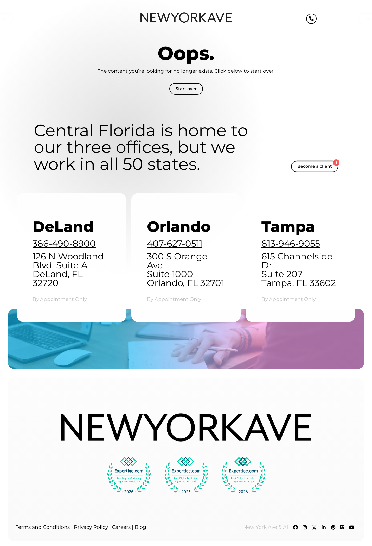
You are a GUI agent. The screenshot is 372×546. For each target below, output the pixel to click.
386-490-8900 (64, 243)
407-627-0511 (174, 243)
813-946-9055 (290, 243)
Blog (140, 527)
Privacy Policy (91, 527)
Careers (121, 527)
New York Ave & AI (265, 527)
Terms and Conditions (43, 527)
